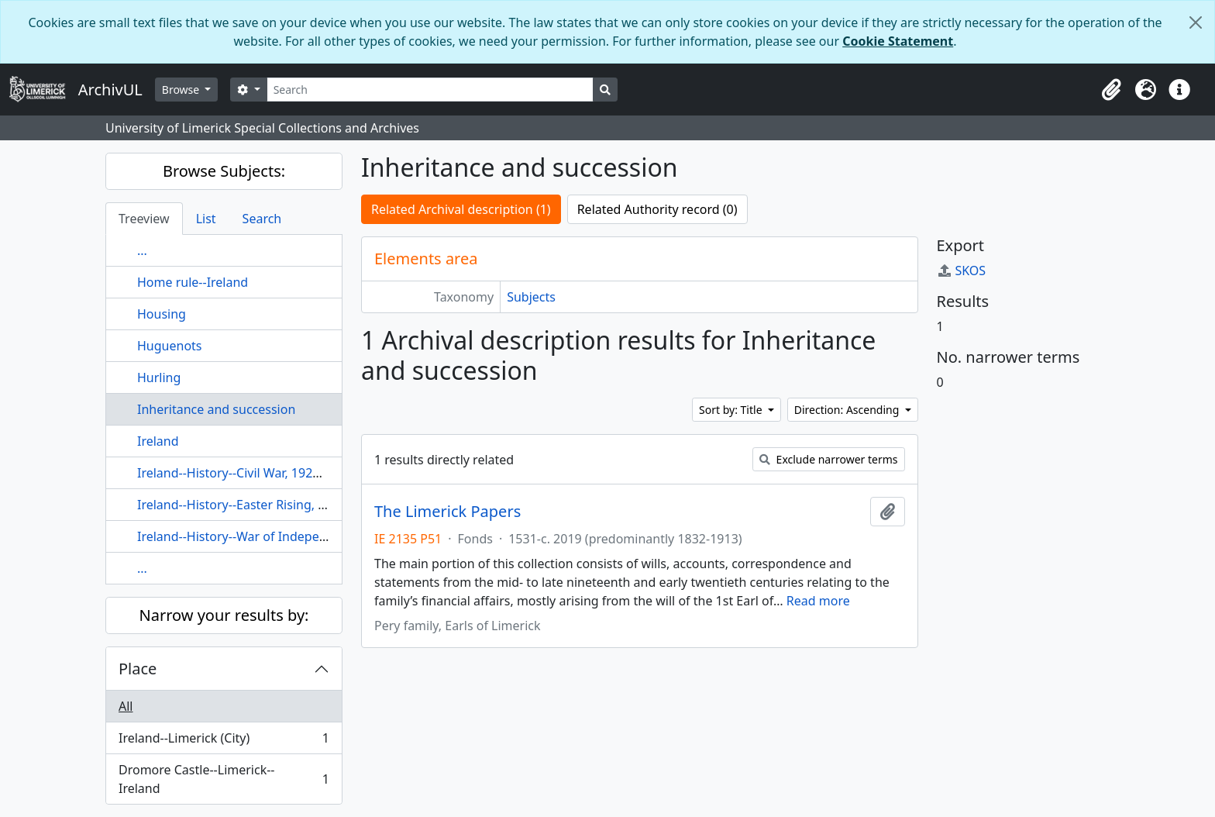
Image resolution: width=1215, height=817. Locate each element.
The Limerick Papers (447, 511)
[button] (1111, 90)
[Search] (430, 90)
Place (138, 668)
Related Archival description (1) (461, 209)
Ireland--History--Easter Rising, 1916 (241, 504)
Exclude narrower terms (828, 459)
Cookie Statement (897, 41)
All (126, 706)
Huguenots (169, 345)
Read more (818, 600)
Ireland (158, 441)
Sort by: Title (732, 409)
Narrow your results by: (224, 615)
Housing (161, 313)
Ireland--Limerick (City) (223, 741)
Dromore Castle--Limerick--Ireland (223, 779)
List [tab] (206, 218)
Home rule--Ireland (192, 282)
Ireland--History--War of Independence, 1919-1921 (283, 536)
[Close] (1195, 22)
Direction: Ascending (848, 409)
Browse (182, 89)
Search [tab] (262, 218)
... (142, 250)
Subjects (531, 296)
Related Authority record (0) (657, 209)
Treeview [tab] (144, 218)
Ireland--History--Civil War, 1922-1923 (244, 472)
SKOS (961, 270)
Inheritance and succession (216, 409)
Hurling (159, 377)
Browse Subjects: (224, 170)
